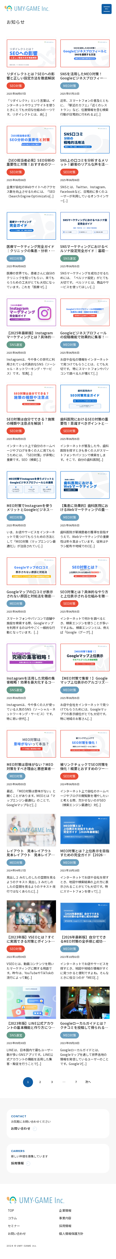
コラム (12, 1218)
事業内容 (65, 1218)
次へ (88, 1082)
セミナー (14, 1225)
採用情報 (65, 1225)
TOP (11, 1210)
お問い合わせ (17, 1233)
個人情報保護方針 (71, 1233)
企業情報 (65, 1210)
